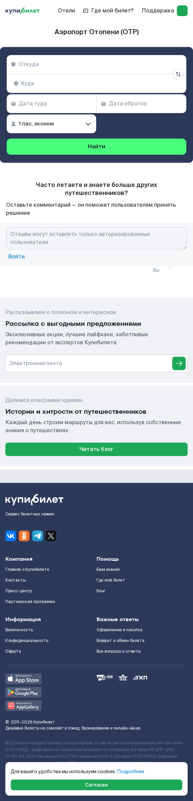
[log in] (182, 10)
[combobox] (96, 64)
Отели (66, 10)
